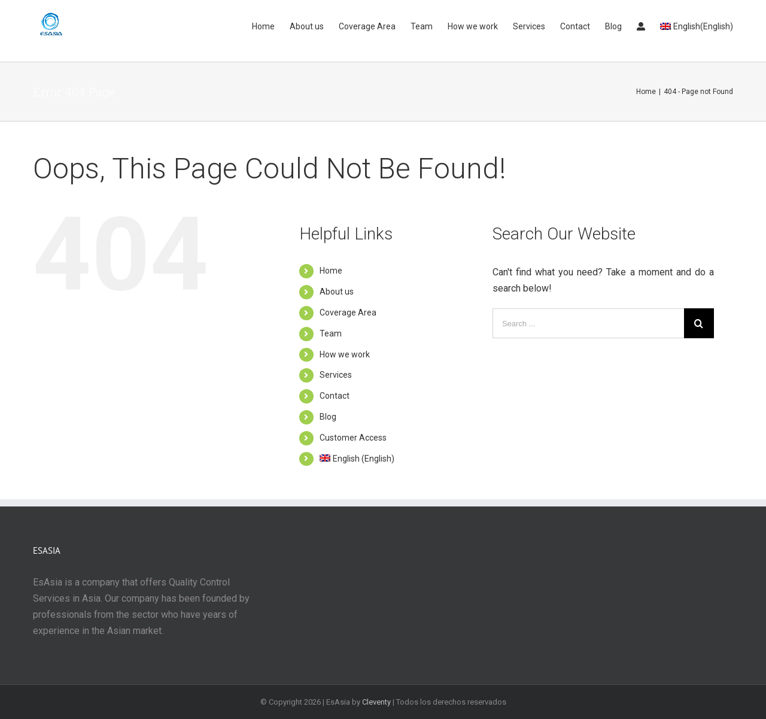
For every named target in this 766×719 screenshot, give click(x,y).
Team (331, 333)
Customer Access (353, 437)
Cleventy (376, 701)
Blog (328, 416)
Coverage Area (348, 312)
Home (331, 270)
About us (337, 291)
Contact (334, 396)
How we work (345, 354)
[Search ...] (588, 323)
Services (336, 375)
